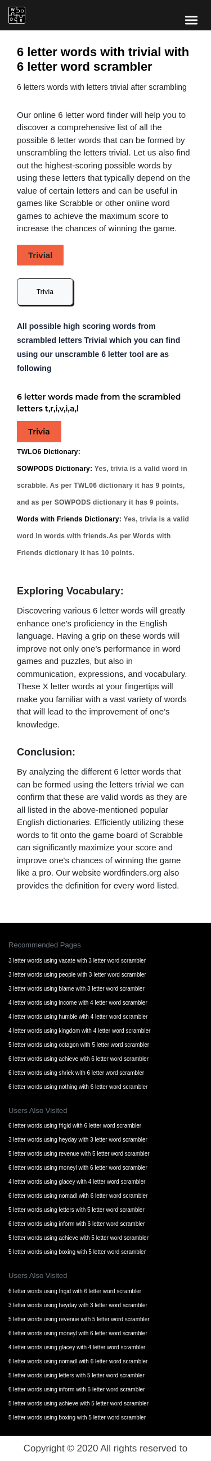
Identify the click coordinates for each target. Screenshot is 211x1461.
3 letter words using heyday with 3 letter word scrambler (77, 1140)
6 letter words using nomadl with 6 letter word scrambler (77, 1196)
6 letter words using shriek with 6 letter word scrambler (76, 1073)
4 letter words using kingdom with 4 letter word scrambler (79, 1031)
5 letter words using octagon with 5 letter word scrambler (78, 1045)
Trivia (45, 292)
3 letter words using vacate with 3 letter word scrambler (77, 961)
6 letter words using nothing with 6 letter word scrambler (77, 1087)
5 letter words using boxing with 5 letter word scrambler (77, 1252)
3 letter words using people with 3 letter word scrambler (77, 975)
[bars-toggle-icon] (191, 20)
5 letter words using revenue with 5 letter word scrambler (79, 1154)
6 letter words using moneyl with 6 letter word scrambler (77, 1168)
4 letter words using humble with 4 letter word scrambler (77, 1017)
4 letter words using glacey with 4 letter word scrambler (76, 1182)
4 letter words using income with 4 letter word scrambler (77, 1003)
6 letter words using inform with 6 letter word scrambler (76, 1224)
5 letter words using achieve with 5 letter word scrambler (78, 1238)
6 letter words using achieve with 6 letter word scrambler (78, 1059)
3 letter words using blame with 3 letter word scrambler (76, 989)
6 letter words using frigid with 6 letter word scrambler (74, 1126)
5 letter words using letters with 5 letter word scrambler (76, 1210)
